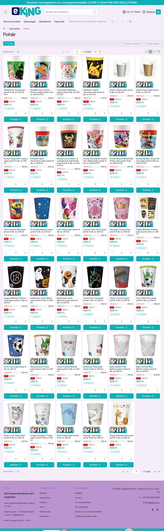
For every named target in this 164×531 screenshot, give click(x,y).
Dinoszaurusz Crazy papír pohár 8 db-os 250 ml (41, 369)
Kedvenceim (45, 512)
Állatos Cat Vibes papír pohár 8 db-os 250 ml (14, 436)
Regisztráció (45, 498)
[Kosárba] (16, 119)
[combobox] (70, 12)
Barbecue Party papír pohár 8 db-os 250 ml (93, 368)
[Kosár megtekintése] (158, 11)
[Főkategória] (4, 29)
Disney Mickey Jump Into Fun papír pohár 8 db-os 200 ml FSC (147, 160)
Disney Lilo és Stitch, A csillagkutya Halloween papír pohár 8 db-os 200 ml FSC (68, 161)
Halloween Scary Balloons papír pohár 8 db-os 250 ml (67, 300)
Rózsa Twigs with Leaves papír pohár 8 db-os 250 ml (16, 160)
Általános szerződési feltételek (88, 512)
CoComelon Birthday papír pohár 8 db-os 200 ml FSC (68, 92)
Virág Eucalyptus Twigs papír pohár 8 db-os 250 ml (41, 437)
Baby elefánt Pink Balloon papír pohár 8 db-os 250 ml (120, 369)
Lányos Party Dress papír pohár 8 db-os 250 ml (94, 230)
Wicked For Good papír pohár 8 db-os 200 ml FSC (14, 92)
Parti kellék (14, 29)
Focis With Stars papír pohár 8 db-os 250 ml (146, 299)
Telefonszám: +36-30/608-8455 (19, 512)
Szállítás (78, 493)
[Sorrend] (159, 52)
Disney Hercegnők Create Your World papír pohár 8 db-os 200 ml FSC (95, 160)
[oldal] (77, 52)
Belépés (43, 493)
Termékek (44, 516)
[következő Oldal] (95, 52)
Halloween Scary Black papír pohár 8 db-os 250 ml (41, 300)
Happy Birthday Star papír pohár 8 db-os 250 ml (121, 436)
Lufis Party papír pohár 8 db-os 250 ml (68, 230)
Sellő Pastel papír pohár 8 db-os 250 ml (68, 436)
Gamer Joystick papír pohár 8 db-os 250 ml (120, 299)
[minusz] (6, 113)
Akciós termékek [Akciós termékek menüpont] (11, 21)
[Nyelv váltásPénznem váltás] (131, 11)
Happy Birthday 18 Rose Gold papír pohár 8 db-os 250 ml (15, 300)
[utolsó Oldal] (99, 52)
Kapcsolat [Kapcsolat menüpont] (59, 21)
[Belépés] (148, 11)
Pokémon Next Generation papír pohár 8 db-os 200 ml (42, 160)
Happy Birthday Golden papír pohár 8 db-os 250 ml (147, 231)
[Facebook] (152, 509)
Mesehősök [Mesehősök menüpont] (45, 21)
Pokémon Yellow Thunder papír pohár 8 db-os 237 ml (93, 92)
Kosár (42, 507)
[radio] (146, 52)
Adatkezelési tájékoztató (86, 516)
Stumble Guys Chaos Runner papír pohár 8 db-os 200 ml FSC (42, 92)
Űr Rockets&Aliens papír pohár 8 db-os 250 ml (41, 230)
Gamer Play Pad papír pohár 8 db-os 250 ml (93, 299)
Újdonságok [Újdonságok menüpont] (30, 21)
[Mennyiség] (16, 113)
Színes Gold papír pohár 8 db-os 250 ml (147, 91)
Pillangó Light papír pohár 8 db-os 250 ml (93, 436)
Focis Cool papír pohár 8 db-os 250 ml (15, 368)
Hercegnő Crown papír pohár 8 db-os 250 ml (120, 230)
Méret (8, 98)
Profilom (43, 502)
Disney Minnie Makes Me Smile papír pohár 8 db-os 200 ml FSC (121, 160)
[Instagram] (157, 509)
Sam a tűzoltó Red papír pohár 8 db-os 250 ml (15, 230)
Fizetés (78, 498)
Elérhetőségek (81, 507)
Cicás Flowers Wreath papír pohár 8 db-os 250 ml (68, 369)
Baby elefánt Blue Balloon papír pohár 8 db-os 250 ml (146, 369)
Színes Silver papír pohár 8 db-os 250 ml (121, 91)
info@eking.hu (18, 515)
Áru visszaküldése (83, 502)
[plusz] (25, 113)
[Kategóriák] (5, 11)
